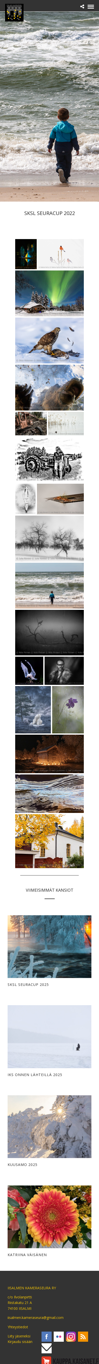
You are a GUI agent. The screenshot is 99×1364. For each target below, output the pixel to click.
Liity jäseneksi (19, 1336)
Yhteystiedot (18, 1326)
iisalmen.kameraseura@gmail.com (36, 1317)
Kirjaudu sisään (20, 1341)
